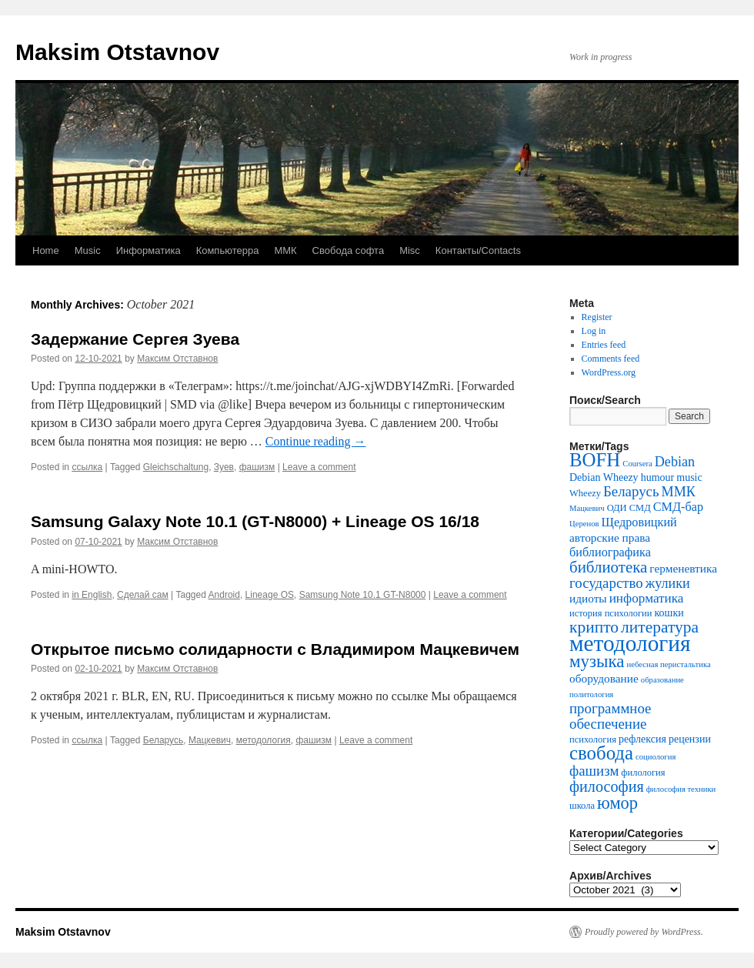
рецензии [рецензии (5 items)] (690, 739)
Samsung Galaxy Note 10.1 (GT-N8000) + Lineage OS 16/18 (255, 521)
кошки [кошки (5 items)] (669, 613)
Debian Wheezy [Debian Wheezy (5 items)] (604, 477)
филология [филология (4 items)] (643, 772)
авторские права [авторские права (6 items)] (609, 537)
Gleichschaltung (176, 467)
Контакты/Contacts (478, 250)
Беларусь (163, 740)
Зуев (224, 467)
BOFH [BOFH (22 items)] (594, 459)
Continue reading (315, 441)
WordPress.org (609, 372)
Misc (409, 250)
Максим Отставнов (177, 358)
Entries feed (604, 344)
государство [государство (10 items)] (606, 583)
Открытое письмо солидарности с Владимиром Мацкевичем (275, 649)
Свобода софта (348, 250)
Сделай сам (142, 594)
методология (263, 740)
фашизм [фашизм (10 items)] (594, 771)
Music (88, 250)
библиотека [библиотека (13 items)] (608, 567)
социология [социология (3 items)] (656, 757)
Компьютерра (227, 250)
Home (45, 250)
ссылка (87, 467)
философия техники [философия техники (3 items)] (681, 789)
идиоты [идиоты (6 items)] (588, 598)
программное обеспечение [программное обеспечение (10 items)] (610, 716)
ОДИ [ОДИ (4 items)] (617, 507)
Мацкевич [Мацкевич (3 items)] (587, 508)
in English (92, 594)
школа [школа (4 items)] (582, 805)
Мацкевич (209, 740)
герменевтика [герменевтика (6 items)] (683, 568)
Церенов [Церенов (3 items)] (584, 523)
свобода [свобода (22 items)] (601, 753)
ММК (285, 250)
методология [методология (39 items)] (630, 643)
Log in (594, 330)
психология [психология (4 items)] (592, 739)
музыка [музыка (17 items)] (597, 661)
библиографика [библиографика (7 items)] (610, 552)
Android (224, 594)
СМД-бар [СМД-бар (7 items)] (678, 507)
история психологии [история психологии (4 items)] (610, 613)
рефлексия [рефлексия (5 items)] (642, 739)
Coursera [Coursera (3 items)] (637, 463)
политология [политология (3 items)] (591, 694)
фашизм (257, 467)
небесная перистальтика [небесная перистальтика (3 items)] (669, 664)
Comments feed (611, 358)
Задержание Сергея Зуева (135, 339)
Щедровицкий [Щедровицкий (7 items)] (639, 522)
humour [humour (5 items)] (658, 477)
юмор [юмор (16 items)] (617, 803)
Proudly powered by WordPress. (644, 931)
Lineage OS (269, 594)
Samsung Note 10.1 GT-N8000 (362, 594)
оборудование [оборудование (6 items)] (604, 678)
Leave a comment (318, 467)
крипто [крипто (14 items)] (594, 627)
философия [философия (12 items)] (606, 786)
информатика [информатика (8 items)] (646, 598)
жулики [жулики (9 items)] (668, 583)
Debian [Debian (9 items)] (675, 461)
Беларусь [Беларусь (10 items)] (631, 491)
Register (597, 317)
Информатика (148, 250)
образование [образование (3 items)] (662, 680)
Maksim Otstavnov (117, 52)
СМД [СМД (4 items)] (640, 507)
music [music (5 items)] (689, 477)
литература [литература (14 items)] (660, 627)
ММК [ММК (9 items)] (679, 491)
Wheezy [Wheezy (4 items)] (585, 493)
